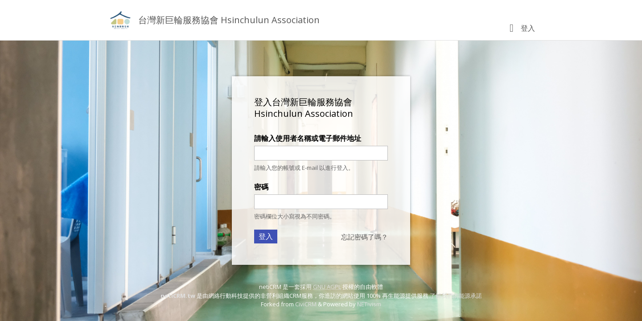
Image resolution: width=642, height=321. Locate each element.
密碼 (261, 187)
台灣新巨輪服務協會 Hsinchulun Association (229, 20)
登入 (528, 28)
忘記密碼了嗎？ (364, 236)
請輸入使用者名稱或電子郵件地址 (307, 138)
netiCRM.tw (177, 296)
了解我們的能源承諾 (456, 296)
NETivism (369, 304)
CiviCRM (306, 304)
